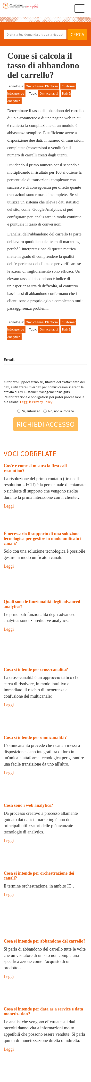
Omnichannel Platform (42, 86)
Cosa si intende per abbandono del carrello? (44, 941)
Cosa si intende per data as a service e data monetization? (43, 1011)
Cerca (77, 34)
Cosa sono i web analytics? (28, 805)
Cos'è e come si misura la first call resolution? (35, 468)
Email (9, 359)
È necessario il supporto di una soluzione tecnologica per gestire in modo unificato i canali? (42, 538)
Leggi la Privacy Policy (36, 402)
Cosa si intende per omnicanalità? (35, 737)
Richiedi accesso (46, 424)
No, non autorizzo (58, 411)
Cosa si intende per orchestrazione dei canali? (39, 875)
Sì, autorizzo (28, 411)
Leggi (9, 506)
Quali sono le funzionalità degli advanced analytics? (42, 604)
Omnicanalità (49, 93)
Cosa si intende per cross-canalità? (36, 669)
